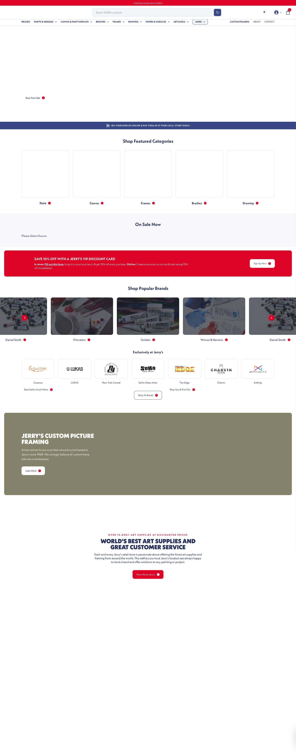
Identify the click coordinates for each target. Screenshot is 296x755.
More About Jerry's (148, 651)
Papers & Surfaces (156, 23)
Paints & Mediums (43, 23)
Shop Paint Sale (37, 97)
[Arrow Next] (271, 318)
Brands (26, 23)
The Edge (185, 384)
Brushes (101, 23)
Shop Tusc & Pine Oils (184, 466)
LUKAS (74, 384)
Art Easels (179, 23)
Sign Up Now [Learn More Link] (260, 263)
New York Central (111, 384)
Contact (269, 23)
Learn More (35, 547)
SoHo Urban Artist (148, 384)
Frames (117, 23)
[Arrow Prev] (25, 318)
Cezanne (38, 384)
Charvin (221, 384)
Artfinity (258, 384)
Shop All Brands (148, 396)
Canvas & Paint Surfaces (75, 23)
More (198, 23)
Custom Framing (239, 23)
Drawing (133, 23)
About (257, 23)
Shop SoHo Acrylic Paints (40, 466)
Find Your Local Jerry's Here (148, 3)
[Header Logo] (42, 12)
